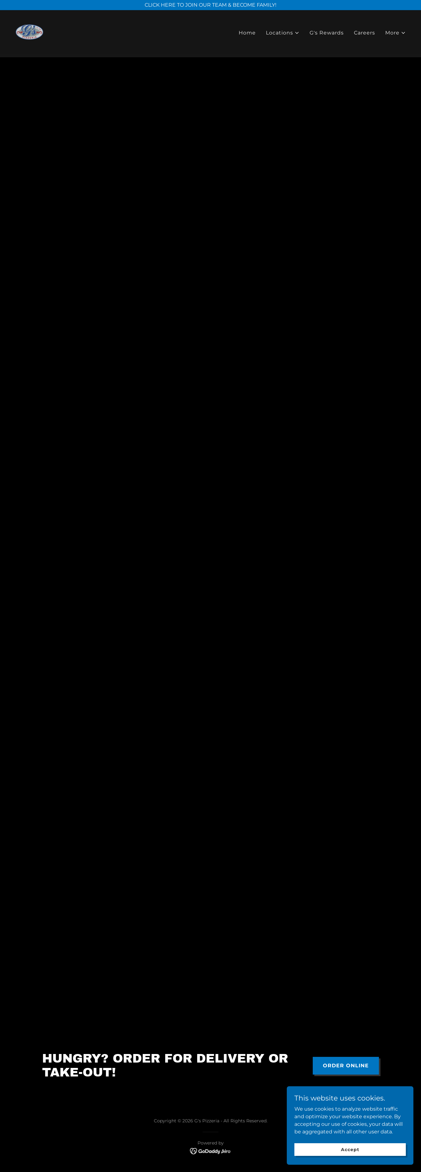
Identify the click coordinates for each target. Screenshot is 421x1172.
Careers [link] (364, 34)
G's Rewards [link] (327, 34)
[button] (282, 34)
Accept (350, 1149)
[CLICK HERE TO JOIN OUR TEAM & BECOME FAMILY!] (210, 5)
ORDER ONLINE (346, 1066)
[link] (31, 33)
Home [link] (247, 34)
